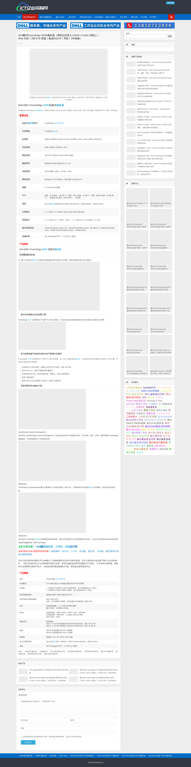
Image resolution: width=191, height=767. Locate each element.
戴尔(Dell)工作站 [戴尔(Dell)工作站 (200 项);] (134, 419)
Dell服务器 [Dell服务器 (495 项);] (166, 390)
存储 (67, 546)
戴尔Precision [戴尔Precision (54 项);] (148, 429)
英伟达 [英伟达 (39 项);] (139, 452)
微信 (170, 3)
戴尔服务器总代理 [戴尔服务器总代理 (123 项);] (146, 439)
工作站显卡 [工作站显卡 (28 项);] (131, 416)
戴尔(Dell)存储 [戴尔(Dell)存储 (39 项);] (165, 416)
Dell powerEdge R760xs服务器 (160, 756)
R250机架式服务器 (74, 651)
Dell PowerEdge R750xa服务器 (82, 756)
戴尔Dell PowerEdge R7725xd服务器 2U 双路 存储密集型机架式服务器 (137, 373)
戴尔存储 (72, 17)
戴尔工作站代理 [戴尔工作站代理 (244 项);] (140, 435)
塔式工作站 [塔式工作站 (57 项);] (161, 410)
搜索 (127, 33)
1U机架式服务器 (30, 651)
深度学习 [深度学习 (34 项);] (153, 449)
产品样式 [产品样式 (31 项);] (153, 404)
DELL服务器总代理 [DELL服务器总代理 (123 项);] (154, 394)
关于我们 (153, 17)
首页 (19, 17)
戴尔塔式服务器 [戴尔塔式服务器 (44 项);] (156, 432)
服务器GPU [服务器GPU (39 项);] (160, 446)
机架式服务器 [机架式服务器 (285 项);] (141, 449)
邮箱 (72, 720)
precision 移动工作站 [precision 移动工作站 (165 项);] (137, 404)
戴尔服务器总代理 (34, 654)
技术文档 (123, 17)
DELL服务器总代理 (57, 651)
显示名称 (25, 720)
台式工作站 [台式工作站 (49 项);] (137, 410)
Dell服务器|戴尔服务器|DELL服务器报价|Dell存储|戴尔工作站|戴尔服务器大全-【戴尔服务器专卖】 (32, 6)
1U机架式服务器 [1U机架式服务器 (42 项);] (134, 387)
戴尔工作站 (60, 17)
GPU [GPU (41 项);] (144, 397)
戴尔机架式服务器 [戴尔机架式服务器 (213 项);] (158, 442)
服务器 (49, 97)
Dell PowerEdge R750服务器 (108, 756)
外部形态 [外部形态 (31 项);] (140, 413)
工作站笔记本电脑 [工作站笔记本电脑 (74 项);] (147, 416)
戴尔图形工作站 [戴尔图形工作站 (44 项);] (139, 432)
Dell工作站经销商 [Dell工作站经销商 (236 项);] (150, 390)
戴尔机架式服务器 (51, 654)
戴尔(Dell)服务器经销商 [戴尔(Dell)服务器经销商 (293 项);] (157, 426)
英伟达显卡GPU (86, 17)
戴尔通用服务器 (29, 17)
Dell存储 (53, 756)
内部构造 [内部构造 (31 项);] (140, 407)
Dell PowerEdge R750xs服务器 (134, 756)
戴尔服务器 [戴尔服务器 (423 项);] (156, 435)
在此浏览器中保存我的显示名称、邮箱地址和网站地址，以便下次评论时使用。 (53, 737)
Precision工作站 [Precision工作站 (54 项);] (154, 400)
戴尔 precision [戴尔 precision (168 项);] (133, 429)
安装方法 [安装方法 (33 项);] (150, 413)
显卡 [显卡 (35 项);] (143, 446)
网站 (22, 728)
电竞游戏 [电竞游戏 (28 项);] (163, 449)
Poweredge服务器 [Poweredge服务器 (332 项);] (136, 400)
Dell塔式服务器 (41, 756)
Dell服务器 (44, 651)
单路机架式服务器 (91, 651)
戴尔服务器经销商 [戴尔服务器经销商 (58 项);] (138, 442)
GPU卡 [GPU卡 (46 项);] (151, 397)
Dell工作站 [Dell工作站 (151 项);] (134, 391)
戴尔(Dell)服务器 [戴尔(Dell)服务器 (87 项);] (155, 423)
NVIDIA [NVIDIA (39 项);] (159, 397)
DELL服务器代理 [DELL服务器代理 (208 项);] (134, 394)
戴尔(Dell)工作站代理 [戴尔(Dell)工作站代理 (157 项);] (155, 420)
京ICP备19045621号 (95, 762)
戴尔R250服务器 (107, 651)
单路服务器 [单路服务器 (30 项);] (151, 407)
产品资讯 (143, 17)
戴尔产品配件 (111, 17)
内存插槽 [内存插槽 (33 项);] (130, 407)
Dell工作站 (63, 756)
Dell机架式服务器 (25, 756)
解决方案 (134, 17)
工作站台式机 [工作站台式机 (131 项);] (163, 413)
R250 (46, 105)
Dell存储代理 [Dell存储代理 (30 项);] (149, 387)
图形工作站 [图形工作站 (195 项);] (149, 410)
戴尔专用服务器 (46, 17)
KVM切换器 (98, 17)
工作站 (59, 546)
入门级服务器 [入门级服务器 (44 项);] (165, 404)
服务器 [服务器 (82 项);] (150, 445)
